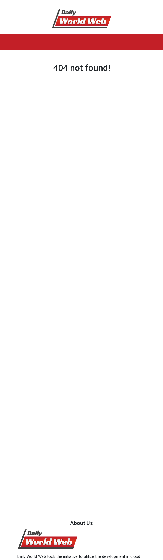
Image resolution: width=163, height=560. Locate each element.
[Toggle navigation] (80, 41)
